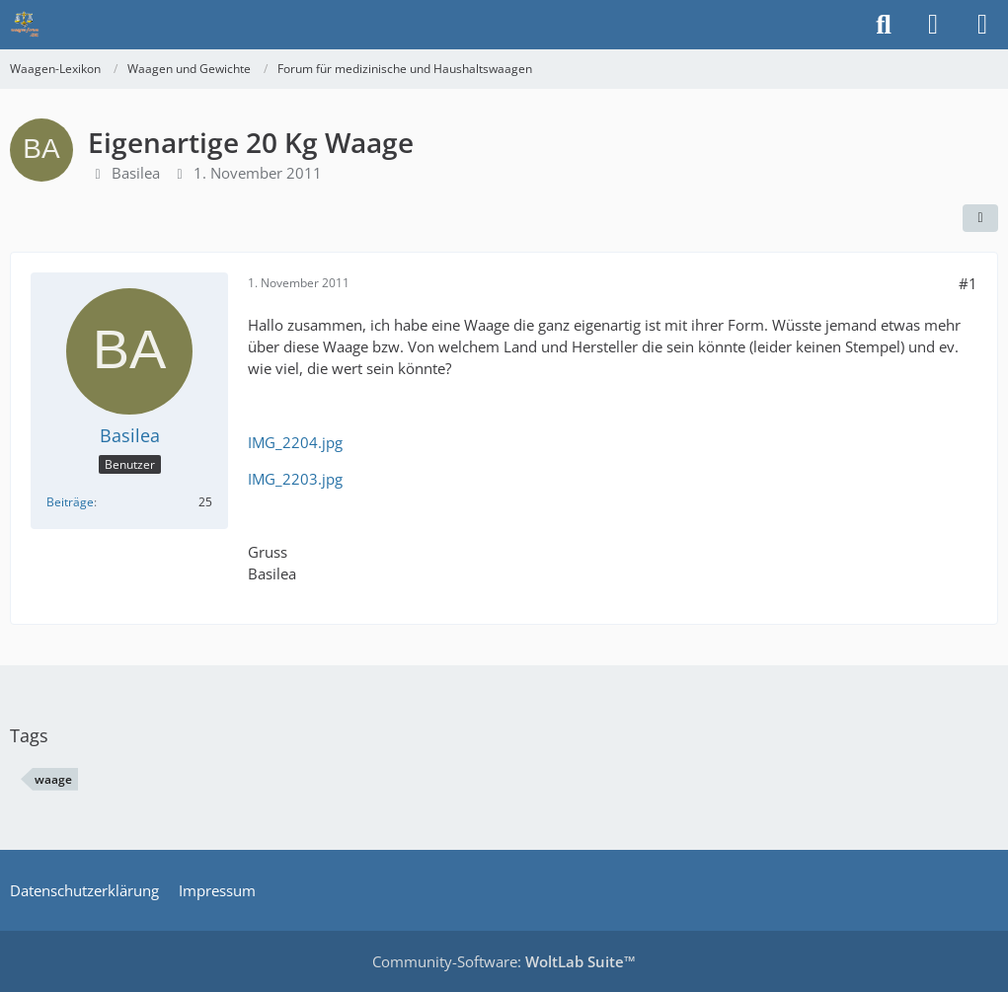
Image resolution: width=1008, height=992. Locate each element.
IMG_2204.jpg (295, 442)
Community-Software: (504, 961)
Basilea (136, 173)
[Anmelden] (933, 24)
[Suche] (883, 24)
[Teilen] (980, 218)
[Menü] (982, 24)
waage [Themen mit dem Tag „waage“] (53, 779)
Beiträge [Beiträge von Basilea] (70, 502)
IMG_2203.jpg (295, 479)
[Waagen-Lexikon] (24, 24)
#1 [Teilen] (968, 283)
